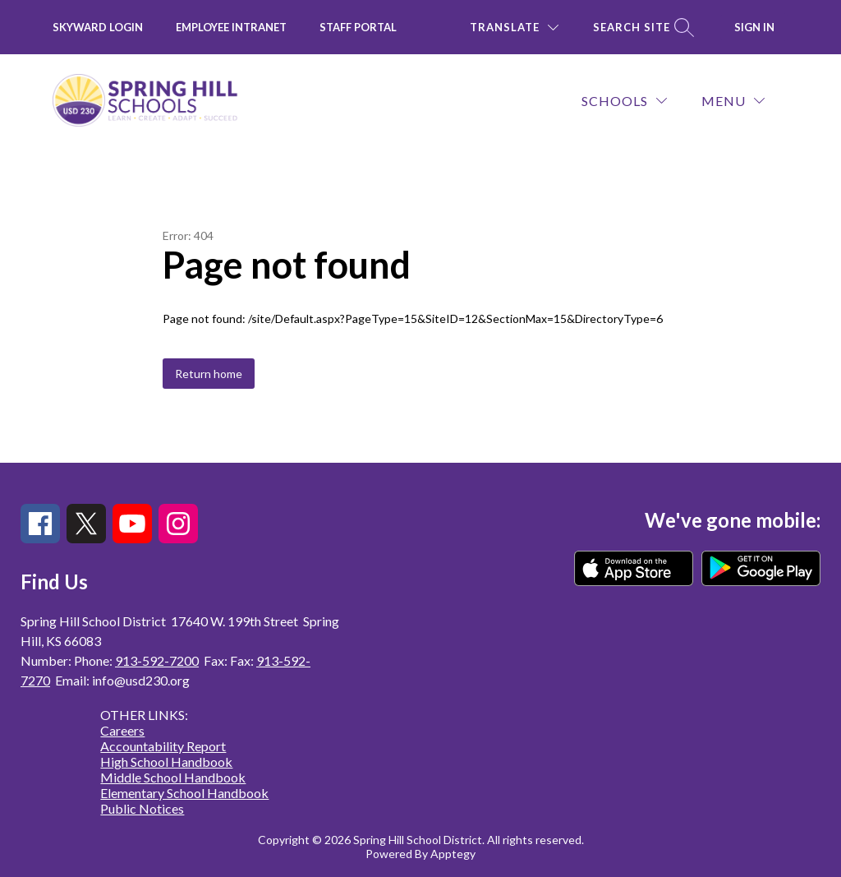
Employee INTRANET (231, 27)
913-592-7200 (157, 660)
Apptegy (453, 854)
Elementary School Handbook (184, 793)
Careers (122, 730)
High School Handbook (166, 761)
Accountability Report (163, 746)
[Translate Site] (514, 27)
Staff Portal (358, 27)
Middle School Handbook (173, 777)
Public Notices (142, 808)
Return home (208, 374)
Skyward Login (98, 27)
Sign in (754, 27)
